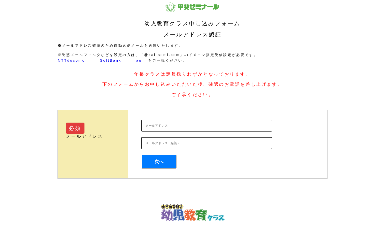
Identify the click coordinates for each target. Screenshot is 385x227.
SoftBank (110, 60)
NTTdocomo (71, 60)
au (139, 60)
